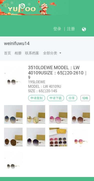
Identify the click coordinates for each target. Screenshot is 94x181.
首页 (7, 53)
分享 (72, 98)
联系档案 (32, 53)
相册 (18, 53)
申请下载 (56, 98)
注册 (71, 28)
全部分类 (50, 53)
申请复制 (37, 98)
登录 (57, 28)
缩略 (85, 98)
